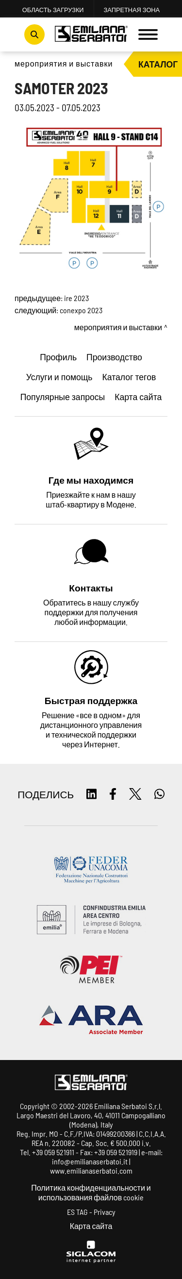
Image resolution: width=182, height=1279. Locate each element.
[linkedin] (91, 794)
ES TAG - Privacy (91, 1211)
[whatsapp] (159, 794)
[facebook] (112, 794)
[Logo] (91, 34)
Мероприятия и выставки (64, 63)
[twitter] (135, 794)
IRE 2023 (76, 298)
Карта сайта (91, 1225)
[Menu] (148, 34)
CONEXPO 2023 (81, 310)
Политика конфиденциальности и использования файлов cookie (91, 1192)
